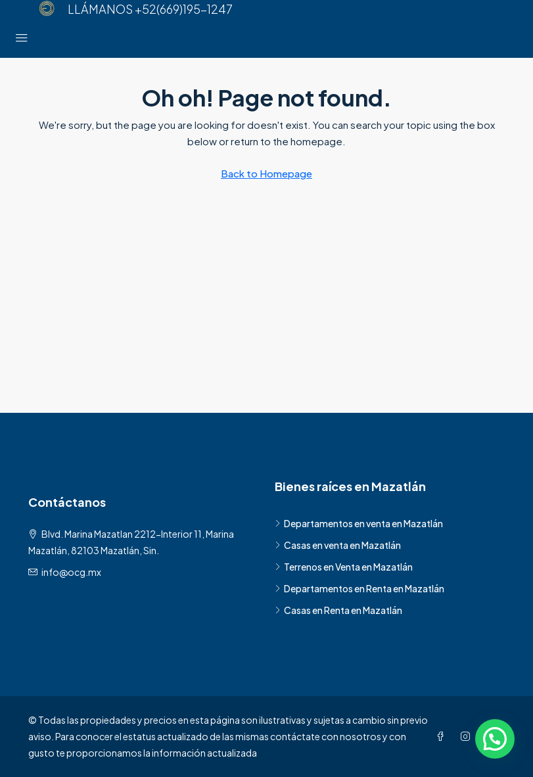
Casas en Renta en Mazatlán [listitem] (338, 610)
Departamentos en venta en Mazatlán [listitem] (359, 523)
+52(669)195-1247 (184, 8)
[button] (495, 739)
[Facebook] (443, 736)
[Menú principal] (22, 38)
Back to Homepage (266, 173)
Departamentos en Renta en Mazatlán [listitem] (359, 588)
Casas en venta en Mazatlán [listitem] (338, 545)
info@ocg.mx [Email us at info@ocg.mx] (71, 572)
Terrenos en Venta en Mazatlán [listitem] (344, 567)
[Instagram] (468, 736)
